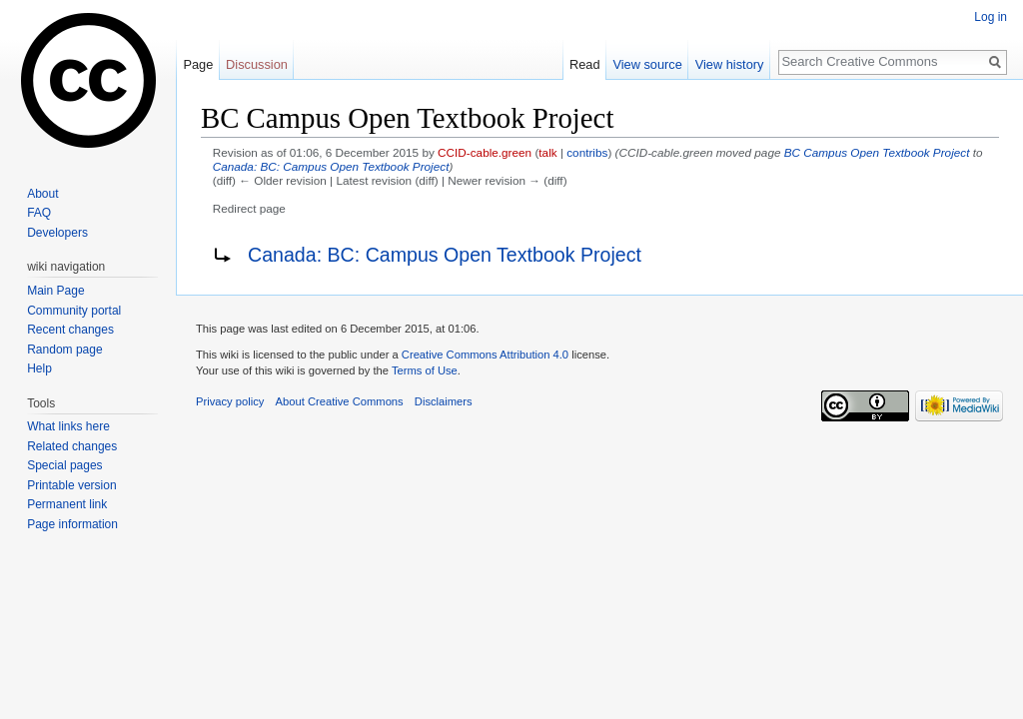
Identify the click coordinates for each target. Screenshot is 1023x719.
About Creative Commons (340, 401)
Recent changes (70, 330)
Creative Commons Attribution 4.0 (485, 354)
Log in (990, 17)
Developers (57, 233)
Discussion (257, 64)
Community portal (74, 311)
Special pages (64, 465)
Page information (72, 524)
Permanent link (67, 504)
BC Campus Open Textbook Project (877, 152)
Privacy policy (230, 401)
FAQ (39, 213)
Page (198, 64)
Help (39, 368)
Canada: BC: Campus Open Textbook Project (331, 166)
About (42, 194)
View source (646, 64)
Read (584, 64)
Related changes (72, 446)
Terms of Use (425, 370)
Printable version (71, 485)
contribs (586, 152)
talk (547, 152)
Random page (64, 350)
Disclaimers (444, 401)
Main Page (55, 291)
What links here (68, 426)
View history (729, 64)
